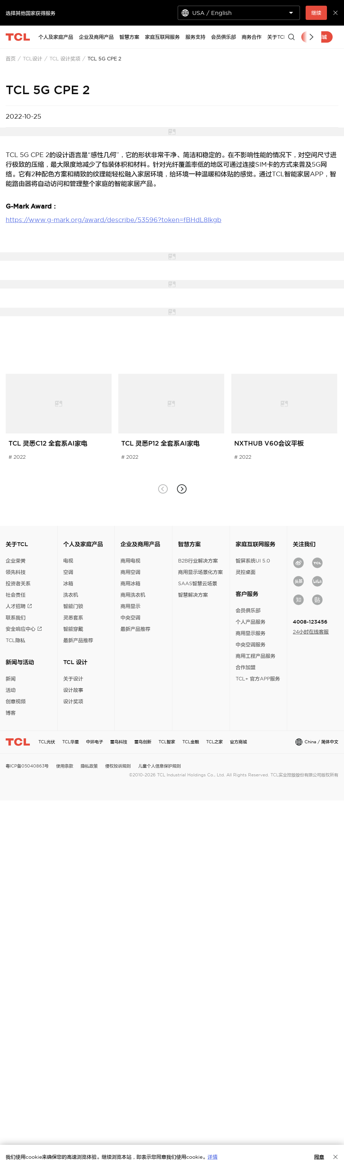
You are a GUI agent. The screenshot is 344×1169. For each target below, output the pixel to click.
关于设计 (73, 678)
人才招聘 (19, 606)
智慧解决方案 (193, 595)
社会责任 (16, 595)
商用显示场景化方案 (200, 572)
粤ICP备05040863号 (27, 766)
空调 (68, 572)
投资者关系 (18, 583)
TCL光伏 (46, 741)
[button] (181, 489)
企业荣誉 (16, 560)
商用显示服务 (250, 633)
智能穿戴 (73, 629)
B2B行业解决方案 (198, 560)
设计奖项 (73, 701)
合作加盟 (246, 667)
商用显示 (130, 606)
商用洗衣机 (132, 595)
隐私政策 (89, 766)
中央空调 (130, 617)
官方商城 (238, 741)
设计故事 (73, 690)
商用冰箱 (130, 583)
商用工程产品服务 (255, 656)
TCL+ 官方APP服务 (258, 678)
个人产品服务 (250, 622)
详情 (212, 1157)
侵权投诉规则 (118, 766)
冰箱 (68, 583)
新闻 (11, 678)
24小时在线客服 (311, 632)
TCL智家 (166, 741)
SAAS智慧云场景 (197, 583)
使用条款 (64, 766)
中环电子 (94, 741)
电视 (68, 560)
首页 (11, 58)
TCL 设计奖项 (64, 58)
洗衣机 (70, 595)
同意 (319, 1157)
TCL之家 (214, 741)
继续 (316, 13)
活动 (11, 690)
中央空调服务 (250, 644)
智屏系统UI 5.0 (253, 560)
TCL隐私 (15, 640)
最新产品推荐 (78, 640)
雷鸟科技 (118, 741)
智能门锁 (73, 606)
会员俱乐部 (248, 610)
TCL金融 (190, 741)
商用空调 (130, 572)
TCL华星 (70, 741)
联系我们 (16, 617)
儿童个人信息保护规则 (159, 766)
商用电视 (130, 560)
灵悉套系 (73, 617)
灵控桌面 (246, 572)
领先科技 (16, 572)
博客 (11, 713)
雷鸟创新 (142, 741)
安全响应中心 (24, 629)
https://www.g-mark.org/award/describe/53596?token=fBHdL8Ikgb (113, 220)
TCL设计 (32, 58)
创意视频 (16, 701)
